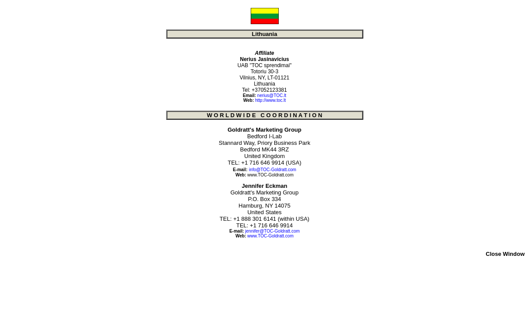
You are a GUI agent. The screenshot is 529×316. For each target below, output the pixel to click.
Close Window (505, 254)
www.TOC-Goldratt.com (270, 174)
